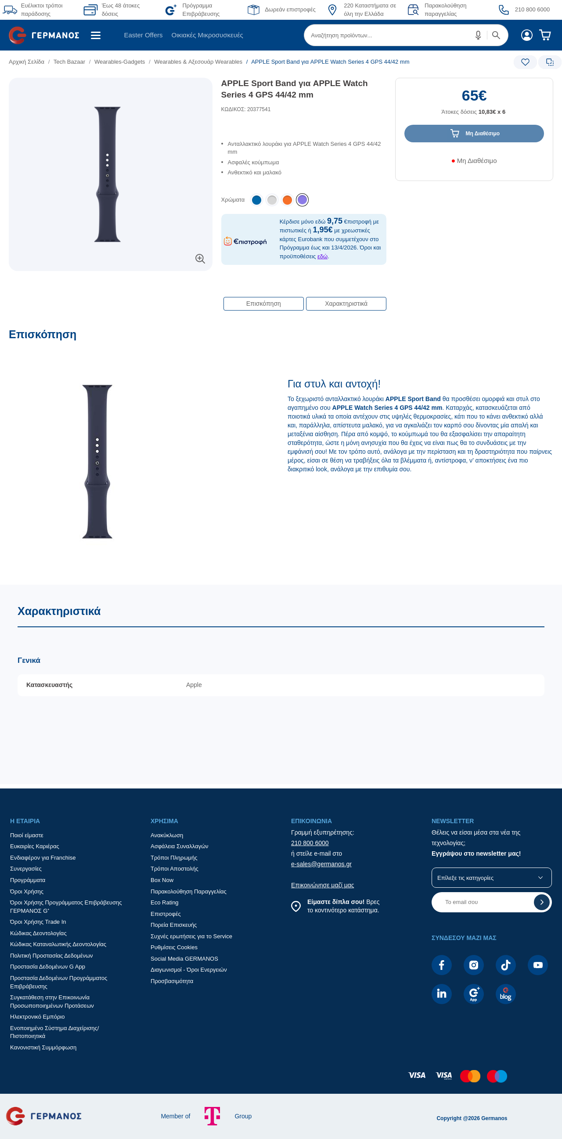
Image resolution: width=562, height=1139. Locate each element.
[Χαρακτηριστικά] (281, 684)
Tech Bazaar (69, 61)
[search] (406, 35)
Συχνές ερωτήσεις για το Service (191, 936)
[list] (227, 62)
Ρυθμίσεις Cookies (174, 947)
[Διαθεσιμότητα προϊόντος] (474, 164)
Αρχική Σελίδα (26, 61)
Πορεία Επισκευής (174, 925)
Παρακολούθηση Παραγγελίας (189, 891)
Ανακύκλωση (167, 835)
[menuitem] (47, 35)
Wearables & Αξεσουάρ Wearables (198, 61)
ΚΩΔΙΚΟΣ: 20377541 (246, 109)
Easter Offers (143, 35)
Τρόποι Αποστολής (174, 868)
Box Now (162, 880)
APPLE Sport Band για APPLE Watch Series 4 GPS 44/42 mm (294, 89)
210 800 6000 (310, 842)
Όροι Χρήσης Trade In (38, 921)
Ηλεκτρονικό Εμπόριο (37, 1016)
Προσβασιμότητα (172, 981)
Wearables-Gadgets (119, 61)
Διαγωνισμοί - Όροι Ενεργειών (189, 969)
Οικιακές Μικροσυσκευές (207, 35)
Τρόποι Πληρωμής (174, 857)
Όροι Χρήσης (26, 891)
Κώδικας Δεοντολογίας (38, 933)
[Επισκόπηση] (281, 456)
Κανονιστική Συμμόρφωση (43, 1047)
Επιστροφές (166, 914)
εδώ (322, 256)
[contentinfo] (281, 1080)
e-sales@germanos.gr (321, 864)
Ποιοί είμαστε (26, 835)
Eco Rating (165, 902)
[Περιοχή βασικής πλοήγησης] (281, 35)
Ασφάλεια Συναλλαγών (180, 846)
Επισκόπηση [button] (263, 303)
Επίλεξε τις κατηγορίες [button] (465, 878)
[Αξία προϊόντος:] (474, 106)
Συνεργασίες (26, 868)
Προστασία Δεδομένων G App (47, 966)
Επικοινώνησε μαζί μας (322, 885)
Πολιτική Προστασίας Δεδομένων (51, 955)
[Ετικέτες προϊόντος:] (110, 87)
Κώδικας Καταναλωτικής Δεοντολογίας (58, 944)
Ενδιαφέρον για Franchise (43, 857)
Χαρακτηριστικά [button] (346, 303)
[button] (478, 35)
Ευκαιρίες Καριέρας (34, 846)
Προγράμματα (27, 880)
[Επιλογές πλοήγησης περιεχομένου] (304, 299)
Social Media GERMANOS (184, 958)
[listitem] (302, 199)
